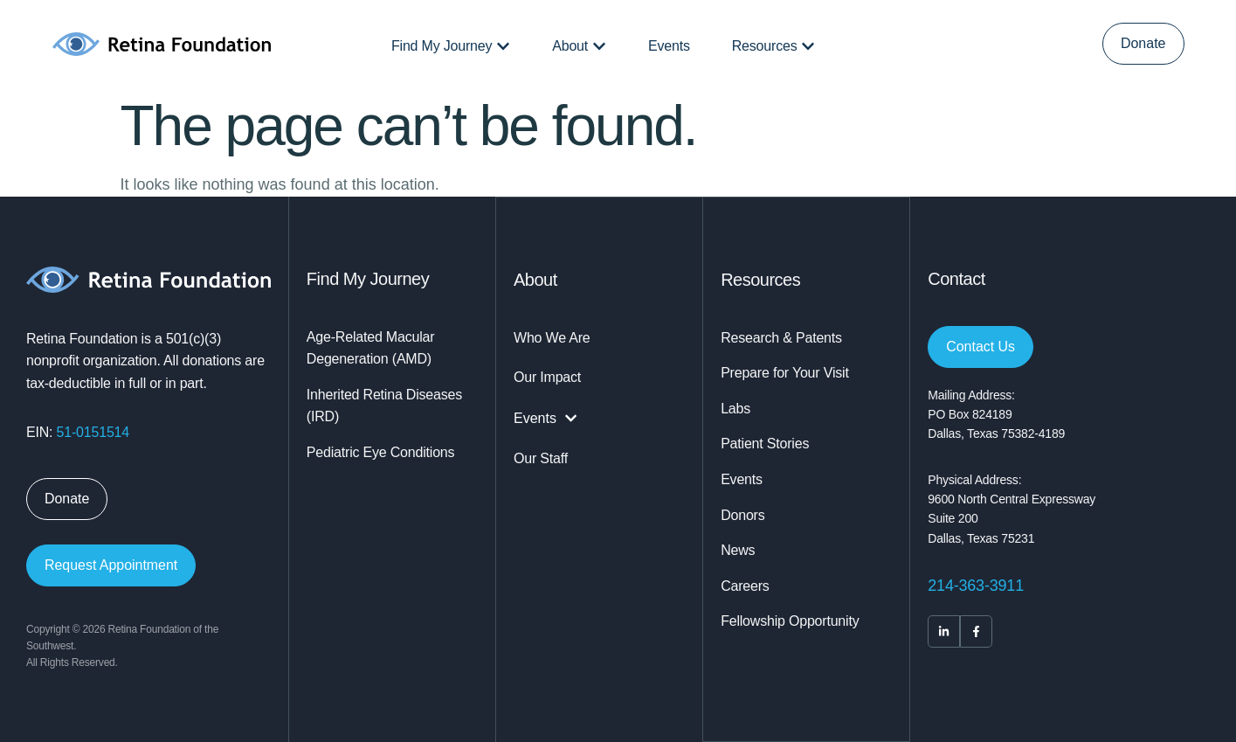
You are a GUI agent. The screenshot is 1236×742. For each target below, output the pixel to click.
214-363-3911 (976, 585)
